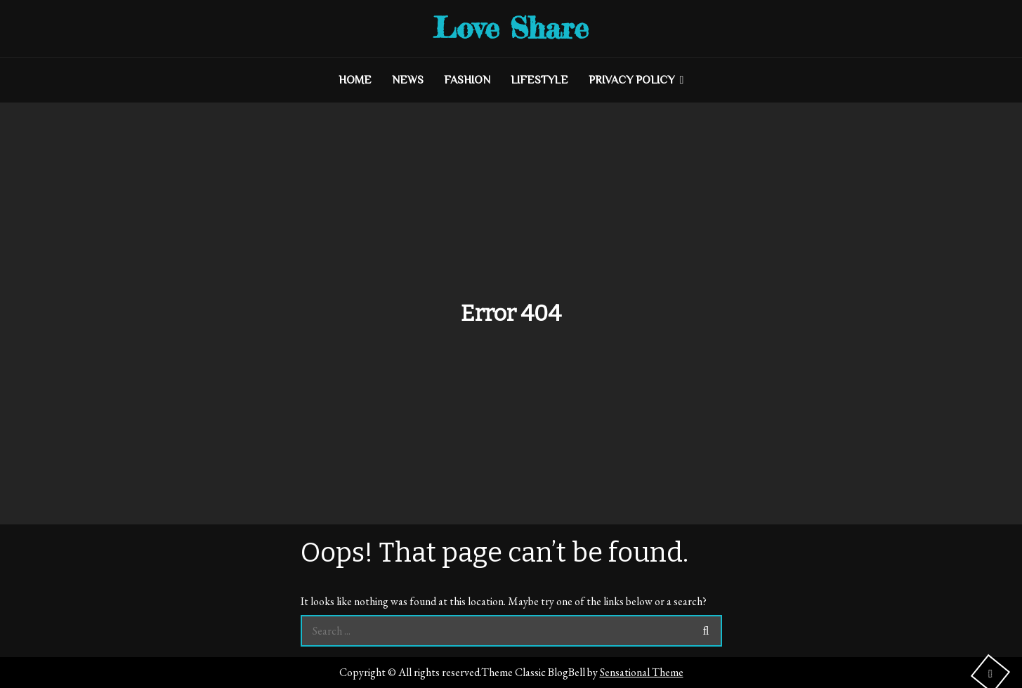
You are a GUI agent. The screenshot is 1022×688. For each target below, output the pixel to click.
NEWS (408, 80)
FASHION (467, 80)
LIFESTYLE (539, 80)
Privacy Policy (631, 80)
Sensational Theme (641, 672)
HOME (355, 80)
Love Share (511, 28)
